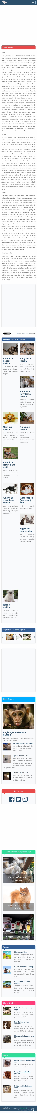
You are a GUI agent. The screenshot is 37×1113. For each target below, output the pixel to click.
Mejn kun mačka (7, 428)
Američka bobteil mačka (8, 361)
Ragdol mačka (6, 606)
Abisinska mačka (25, 428)
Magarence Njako (20, 952)
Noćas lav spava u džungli (24, 967)
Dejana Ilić (23, 1108)
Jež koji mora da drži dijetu (23, 743)
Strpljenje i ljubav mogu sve (18, 937)
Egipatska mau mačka (26, 529)
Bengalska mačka (25, 359)
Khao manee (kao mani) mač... (26, 500)
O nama (32, 1108)
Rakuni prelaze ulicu (20, 773)
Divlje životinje (8, 699)
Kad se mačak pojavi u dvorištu (18, 878)
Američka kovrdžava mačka (25, 394)
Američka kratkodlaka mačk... (9, 464)
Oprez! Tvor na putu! (20, 756)
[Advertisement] (18, 25)
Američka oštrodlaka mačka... (8, 500)
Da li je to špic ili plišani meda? (18, 906)
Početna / (19, 333)
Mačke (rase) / (25, 333)
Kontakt (20, 1110)
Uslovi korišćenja (29, 1110)
